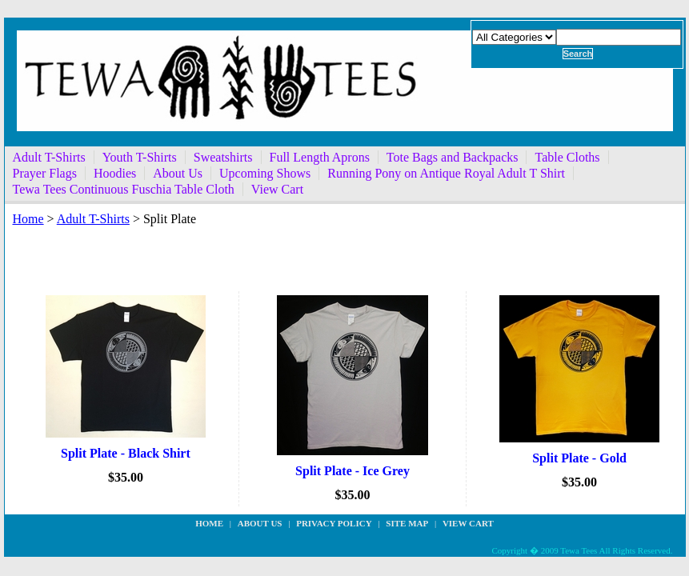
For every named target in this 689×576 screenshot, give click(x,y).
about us (260, 523)
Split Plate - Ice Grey (352, 471)
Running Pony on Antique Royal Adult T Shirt (446, 173)
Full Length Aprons (320, 157)
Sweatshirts (223, 157)
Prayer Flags (45, 173)
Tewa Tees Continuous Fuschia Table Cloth (123, 189)
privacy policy (333, 523)
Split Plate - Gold (579, 458)
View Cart (277, 189)
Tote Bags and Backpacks (453, 157)
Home (28, 219)
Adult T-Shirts (49, 157)
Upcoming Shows (264, 173)
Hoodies (115, 173)
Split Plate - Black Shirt (125, 453)
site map (407, 523)
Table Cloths (567, 157)
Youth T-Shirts (139, 157)
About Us (177, 173)
